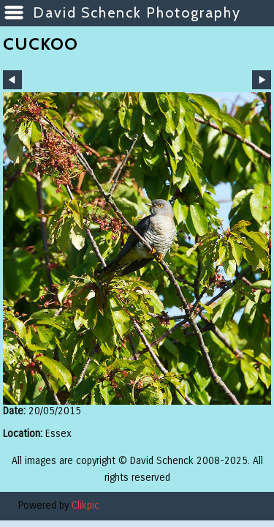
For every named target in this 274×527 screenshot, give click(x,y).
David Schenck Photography (137, 12)
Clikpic (85, 505)
